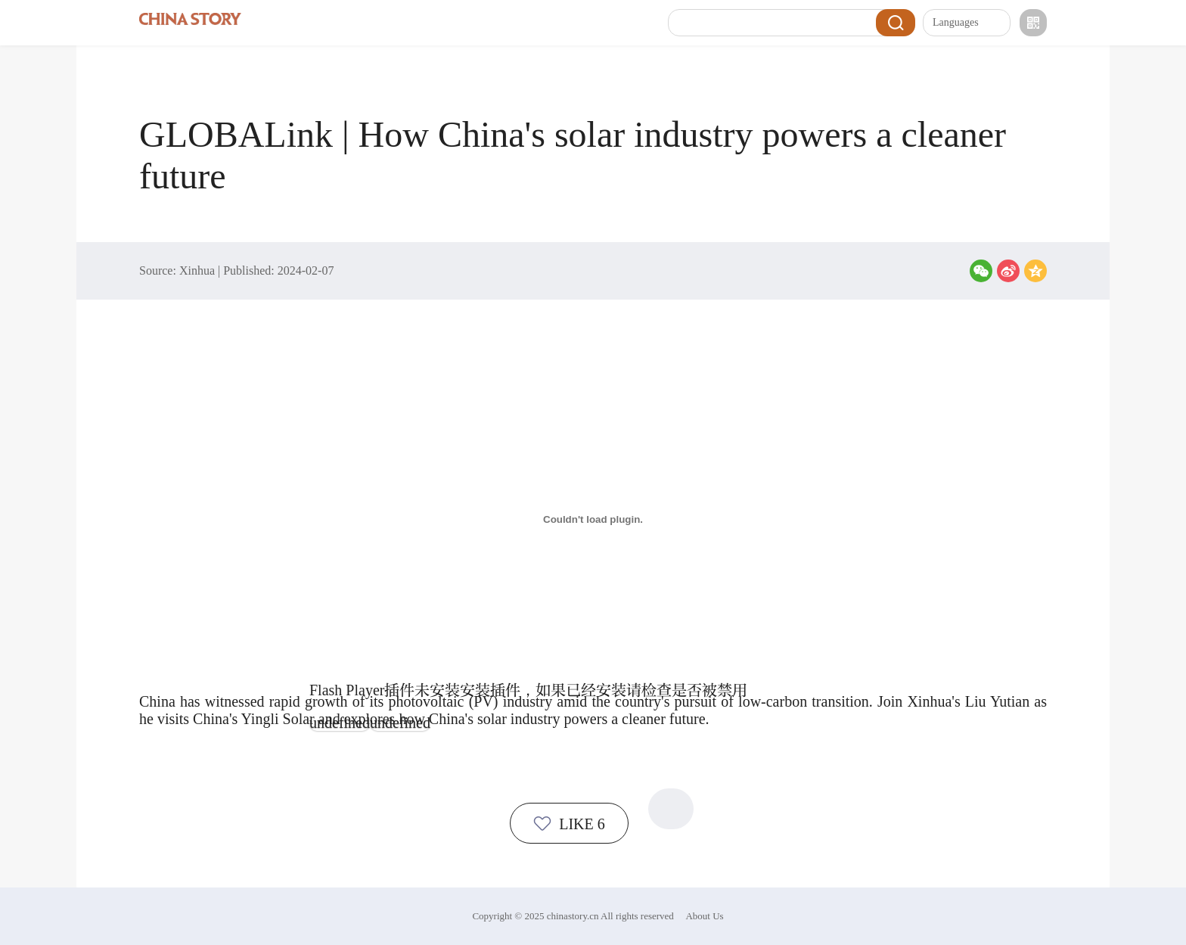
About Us (704, 916)
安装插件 (490, 690)
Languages (967, 23)
